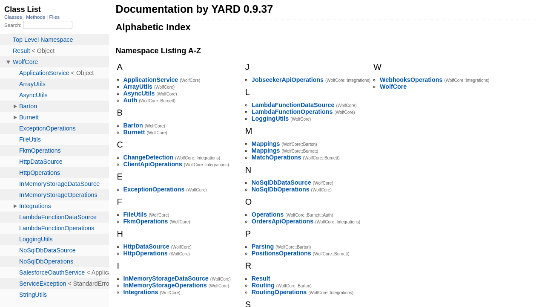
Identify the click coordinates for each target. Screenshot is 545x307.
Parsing (263, 246)
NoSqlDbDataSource (281, 182)
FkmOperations (145, 221)
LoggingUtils (270, 118)
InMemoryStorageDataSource (166, 278)
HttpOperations (145, 253)
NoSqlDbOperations (281, 189)
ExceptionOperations (154, 189)
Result (261, 278)
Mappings (266, 143)
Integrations (140, 292)
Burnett (134, 132)
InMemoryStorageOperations (165, 285)
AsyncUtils (139, 93)
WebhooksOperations (411, 79)
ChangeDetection (148, 157)
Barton (133, 125)
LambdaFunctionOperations (292, 111)
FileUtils (135, 214)
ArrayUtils (137, 86)
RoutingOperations (279, 292)
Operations (268, 214)
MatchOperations (276, 157)
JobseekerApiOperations (288, 79)
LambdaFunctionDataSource (293, 104)
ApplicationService (150, 79)
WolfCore (393, 86)
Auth (130, 100)
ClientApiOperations (152, 164)
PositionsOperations (281, 253)
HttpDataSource (146, 246)
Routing (263, 285)
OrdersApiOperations (282, 221)
